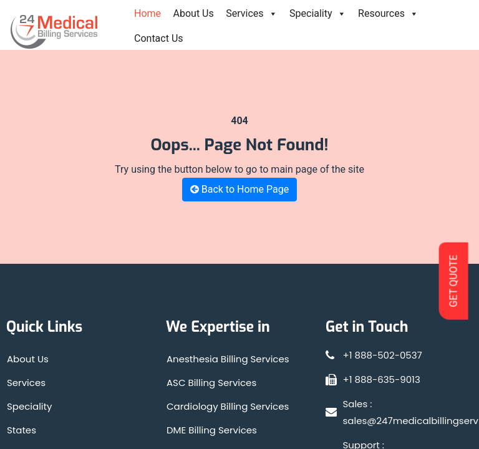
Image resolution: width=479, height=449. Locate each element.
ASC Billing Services (211, 382)
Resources (388, 13)
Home (147, 13)
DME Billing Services (212, 430)
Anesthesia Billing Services (228, 358)
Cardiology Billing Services (228, 406)
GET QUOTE (453, 280)
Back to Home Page (239, 189)
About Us (193, 13)
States (21, 430)
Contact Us (158, 38)
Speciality (317, 13)
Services (251, 13)
